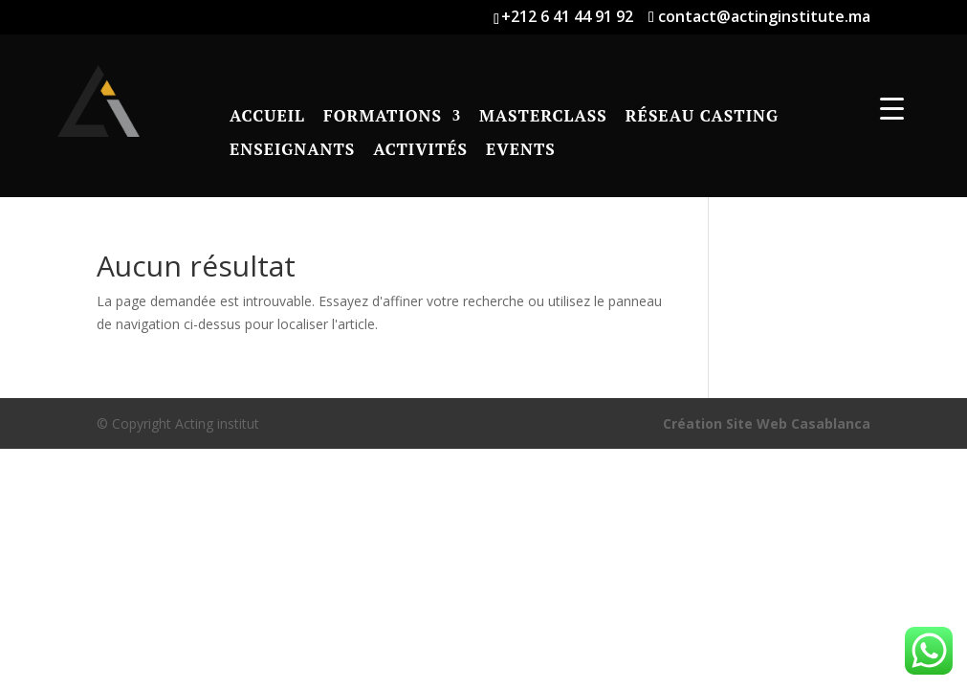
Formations (382, 116)
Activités (420, 150)
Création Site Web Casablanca (766, 423)
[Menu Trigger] (892, 107)
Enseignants (292, 150)
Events (521, 150)
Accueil (267, 116)
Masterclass (543, 116)
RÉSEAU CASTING (702, 116)
